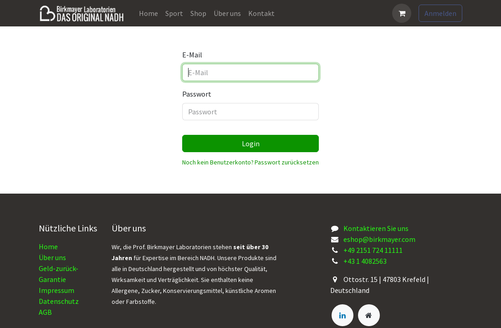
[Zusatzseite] (369, 315)
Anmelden (440, 13)
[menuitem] (148, 13)
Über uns (52, 257)
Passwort (196, 93)
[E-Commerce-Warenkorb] (401, 13)
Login (251, 143)
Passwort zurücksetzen (287, 162)
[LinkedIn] (342, 315)
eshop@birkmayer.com (379, 239)
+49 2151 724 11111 (373, 250)
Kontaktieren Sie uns (376, 228)
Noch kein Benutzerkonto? (218, 162)
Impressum (56, 290)
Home (48, 246)
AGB (45, 312)
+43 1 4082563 (365, 261)
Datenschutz (59, 301)
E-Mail (192, 54)
